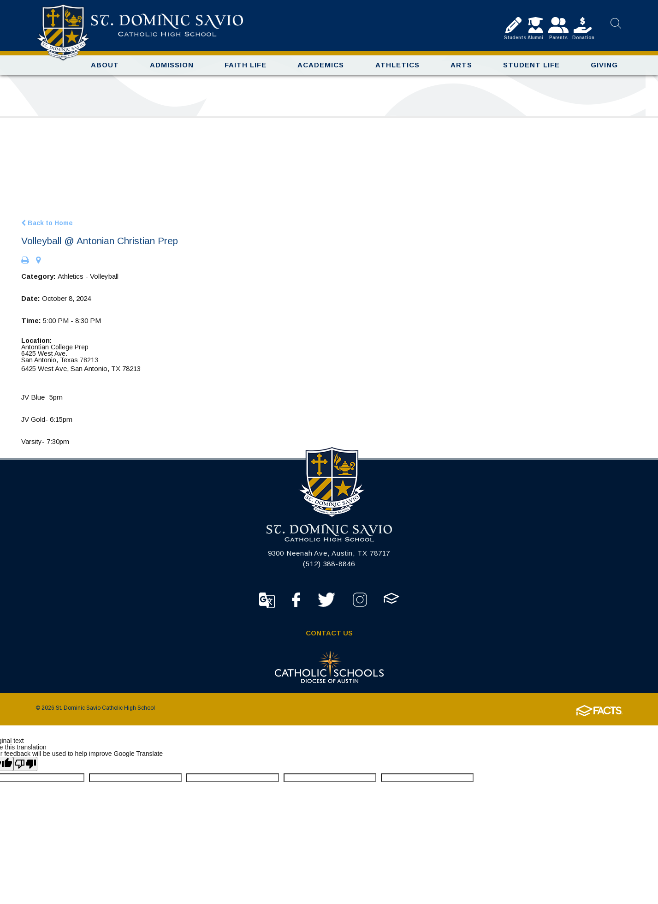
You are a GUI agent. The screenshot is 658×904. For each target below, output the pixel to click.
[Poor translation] (25, 768)
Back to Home (47, 226)
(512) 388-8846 (329, 568)
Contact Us (329, 637)
